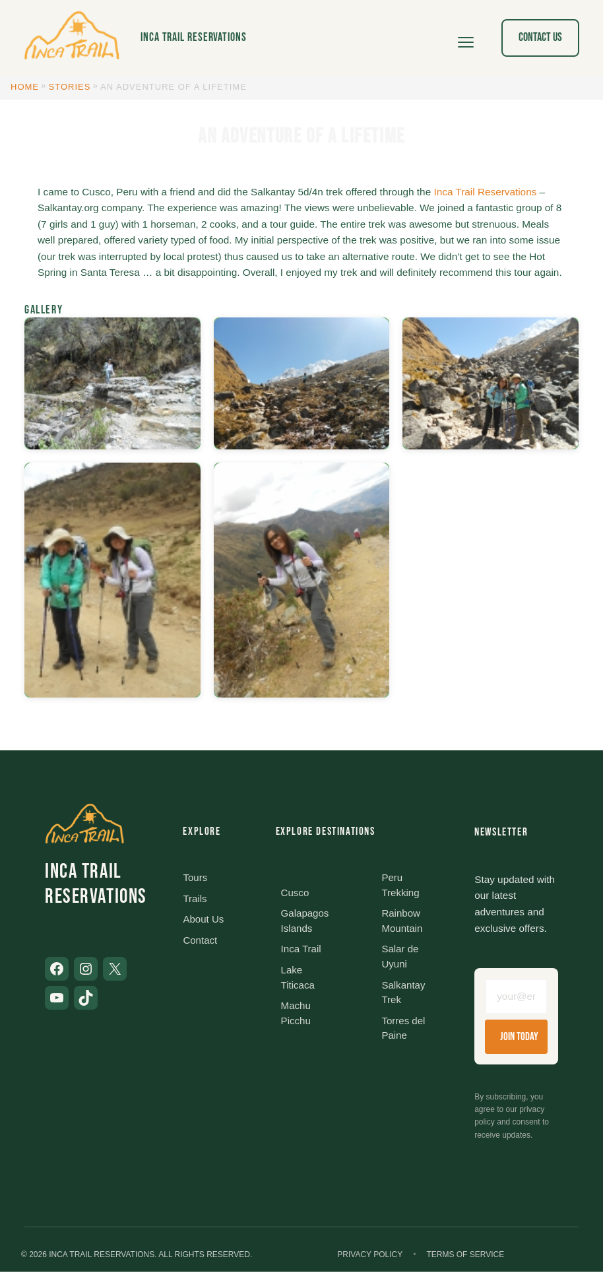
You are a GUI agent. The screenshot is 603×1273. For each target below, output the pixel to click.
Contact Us (540, 37)
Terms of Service (465, 1255)
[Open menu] (465, 37)
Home (25, 87)
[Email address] (516, 997)
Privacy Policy (369, 1255)
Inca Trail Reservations (194, 37)
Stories (70, 87)
